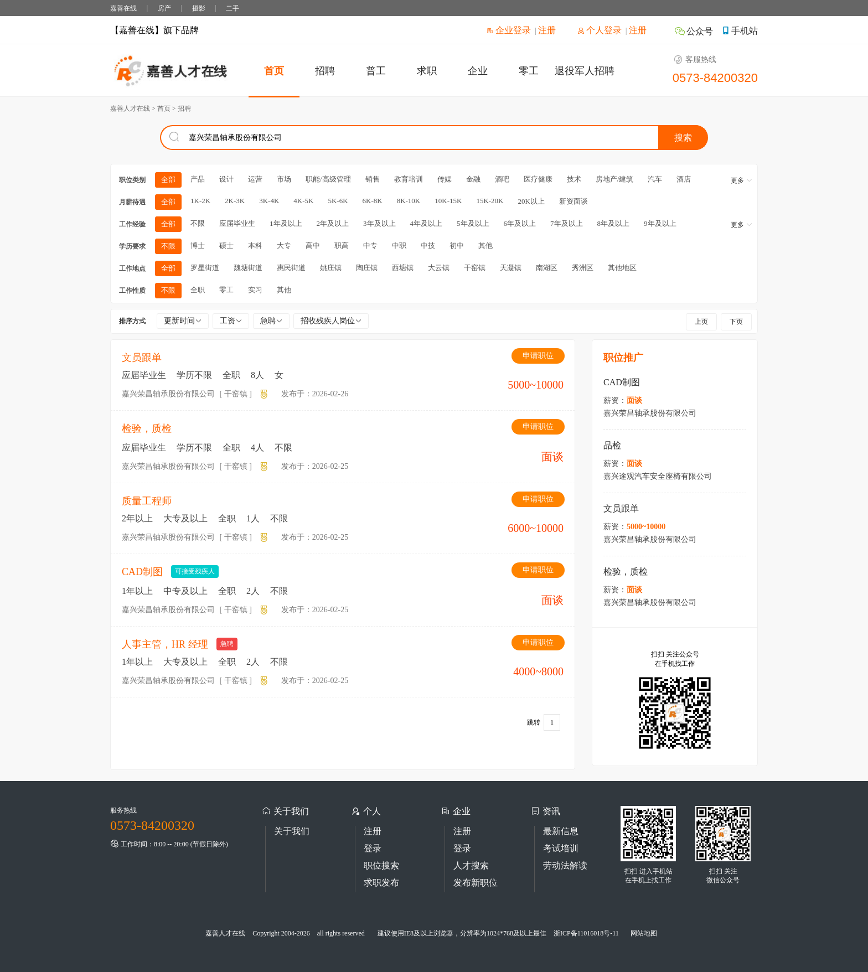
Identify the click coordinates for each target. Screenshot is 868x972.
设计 (226, 179)
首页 (274, 70)
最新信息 (560, 831)
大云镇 (439, 267)
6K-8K (373, 201)
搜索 (683, 137)
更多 (741, 180)
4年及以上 (426, 223)
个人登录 (599, 30)
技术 (574, 179)
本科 (255, 245)
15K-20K (489, 201)
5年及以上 (473, 223)
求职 (427, 70)
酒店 (683, 179)
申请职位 (538, 355)
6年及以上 (520, 223)
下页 (736, 321)
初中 (457, 245)
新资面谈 (573, 201)
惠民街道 (291, 267)
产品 (197, 179)
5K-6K (338, 201)
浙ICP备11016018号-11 (586, 933)
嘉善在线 (123, 8)
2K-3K (235, 201)
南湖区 (546, 267)
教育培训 (408, 179)
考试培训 (560, 848)
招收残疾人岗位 (331, 321)
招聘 (325, 70)
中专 (370, 245)
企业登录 (509, 30)
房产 (164, 8)
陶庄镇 (367, 267)
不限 (197, 223)
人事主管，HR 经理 (165, 644)
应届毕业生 (237, 223)
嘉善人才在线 (225, 933)
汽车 (655, 179)
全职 (197, 290)
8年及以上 (613, 223)
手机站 (739, 30)
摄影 (198, 8)
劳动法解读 (565, 865)
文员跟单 (142, 357)
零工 (529, 70)
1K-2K (200, 201)
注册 (547, 30)
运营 (255, 179)
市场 (284, 179)
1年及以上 (286, 223)
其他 (485, 245)
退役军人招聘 (584, 70)
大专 (284, 245)
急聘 (271, 321)
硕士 (226, 245)
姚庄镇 (331, 267)
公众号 (693, 31)
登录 (372, 848)
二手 (232, 8)
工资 (231, 321)
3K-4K (269, 201)
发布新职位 (475, 882)
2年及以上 (333, 223)
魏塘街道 (248, 267)
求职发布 (381, 882)
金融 (473, 179)
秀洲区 (582, 267)
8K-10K (409, 201)
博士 (197, 245)
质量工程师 (147, 500)
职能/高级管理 (328, 179)
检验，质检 (147, 428)
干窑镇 (474, 267)
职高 (341, 245)
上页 (701, 321)
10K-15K (448, 201)
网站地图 (644, 933)
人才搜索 (471, 865)
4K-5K (303, 201)
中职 (399, 245)
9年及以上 (660, 223)
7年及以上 (566, 223)
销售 (372, 179)
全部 (168, 179)
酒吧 (502, 179)
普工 (376, 70)
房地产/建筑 (615, 179)
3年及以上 (379, 223)
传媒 (444, 179)
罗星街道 (204, 267)
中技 (428, 245)
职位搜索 (381, 865)
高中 (313, 245)
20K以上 (531, 201)
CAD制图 (142, 571)
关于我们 (291, 831)
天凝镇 (510, 267)
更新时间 (183, 321)
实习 (255, 290)
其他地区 (622, 267)
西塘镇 (403, 267)
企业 (478, 70)
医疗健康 (538, 179)
